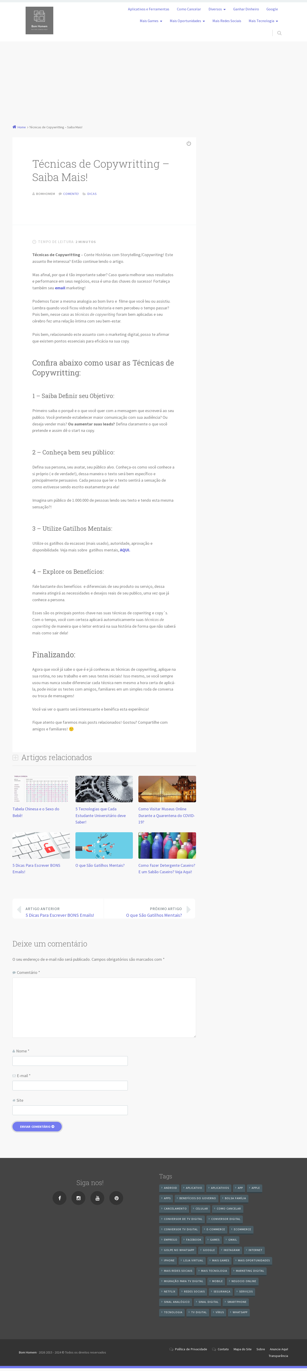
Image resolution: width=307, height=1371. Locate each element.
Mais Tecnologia (261, 20)
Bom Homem (28, 1355)
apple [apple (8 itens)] (256, 1190)
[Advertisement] (153, 76)
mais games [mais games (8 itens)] (220, 1263)
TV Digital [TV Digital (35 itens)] (199, 1315)
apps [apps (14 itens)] (167, 1201)
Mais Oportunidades (185, 20)
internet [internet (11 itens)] (255, 1252)
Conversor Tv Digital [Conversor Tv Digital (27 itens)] (181, 1232)
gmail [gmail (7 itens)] (232, 1242)
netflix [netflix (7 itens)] (169, 1294)
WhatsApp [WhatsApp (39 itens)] (240, 1315)
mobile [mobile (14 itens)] (217, 1284)
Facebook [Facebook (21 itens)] (193, 1242)
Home (22, 127)
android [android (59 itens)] (170, 1190)
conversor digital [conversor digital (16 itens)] (226, 1221)
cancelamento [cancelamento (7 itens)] (175, 1211)
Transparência (278, 1358)
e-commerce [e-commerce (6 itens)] (216, 1232)
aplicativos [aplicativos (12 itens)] (220, 1190)
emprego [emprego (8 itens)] (170, 1242)
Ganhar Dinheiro (246, 9)
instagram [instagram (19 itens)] (232, 1252)
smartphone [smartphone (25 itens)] (237, 1304)
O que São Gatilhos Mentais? (100, 868)
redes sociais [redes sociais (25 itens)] (194, 1294)
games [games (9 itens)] (215, 1242)
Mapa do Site (243, 1352)
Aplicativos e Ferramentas (148, 9)
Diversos (215, 9)
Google (272, 9)
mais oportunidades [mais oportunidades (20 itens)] (254, 1263)
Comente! (71, 194)
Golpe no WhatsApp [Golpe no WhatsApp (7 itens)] (179, 1252)
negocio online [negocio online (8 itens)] (244, 1284)
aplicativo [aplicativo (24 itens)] (194, 1190)
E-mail (24, 1078)
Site (20, 1103)
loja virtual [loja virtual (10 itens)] (193, 1263)
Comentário (28, 975)
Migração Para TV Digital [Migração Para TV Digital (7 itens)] (183, 1284)
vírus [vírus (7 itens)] (220, 1315)
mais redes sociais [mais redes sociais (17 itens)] (178, 1273)
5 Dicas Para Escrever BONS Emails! (61, 914)
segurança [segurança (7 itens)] (222, 1294)
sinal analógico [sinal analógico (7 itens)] (177, 1304)
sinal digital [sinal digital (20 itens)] (209, 1304)
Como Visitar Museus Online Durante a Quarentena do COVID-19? (166, 818)
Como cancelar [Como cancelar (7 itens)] (229, 1211)
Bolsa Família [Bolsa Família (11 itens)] (235, 1201)
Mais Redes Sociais (226, 20)
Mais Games (149, 20)
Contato (223, 1351)
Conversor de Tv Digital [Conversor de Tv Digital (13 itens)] (183, 1221)
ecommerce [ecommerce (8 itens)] (242, 1232)
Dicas (92, 194)
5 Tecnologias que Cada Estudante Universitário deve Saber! (100, 818)
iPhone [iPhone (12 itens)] (169, 1263)
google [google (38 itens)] (209, 1252)
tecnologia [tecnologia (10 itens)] (173, 1315)
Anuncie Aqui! (279, 1352)
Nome (23, 1053)
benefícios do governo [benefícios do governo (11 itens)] (197, 1201)
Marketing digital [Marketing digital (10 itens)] (250, 1273)
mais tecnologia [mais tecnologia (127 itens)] (214, 1273)
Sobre (260, 1352)
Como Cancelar (189, 9)
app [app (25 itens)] (240, 1190)
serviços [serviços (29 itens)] (246, 1294)
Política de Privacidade (191, 1351)
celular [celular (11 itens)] (202, 1211)
